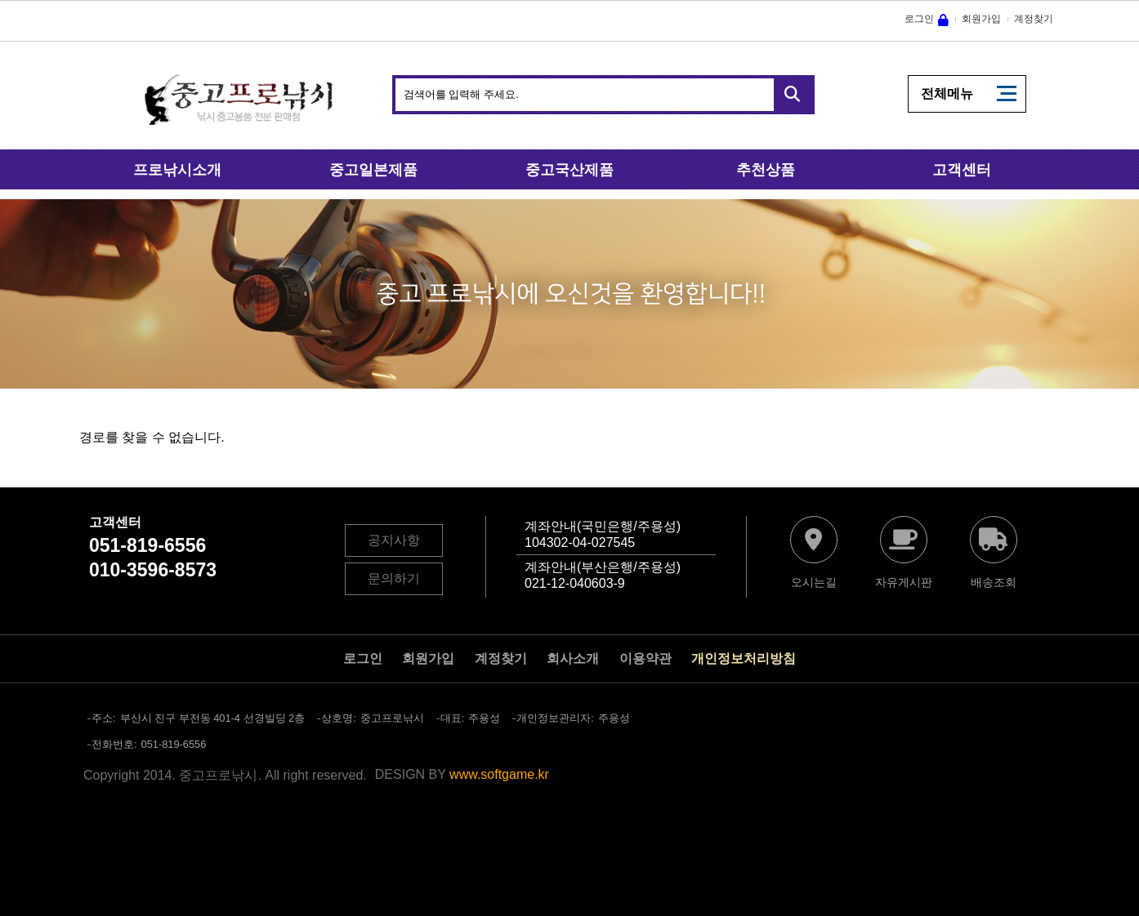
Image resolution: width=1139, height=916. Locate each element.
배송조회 (993, 582)
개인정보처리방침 (743, 658)
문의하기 (394, 578)
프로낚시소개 (177, 170)
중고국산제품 (569, 170)
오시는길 (814, 582)
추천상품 (765, 170)
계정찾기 (1033, 18)
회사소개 (573, 658)
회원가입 (981, 18)
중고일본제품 (373, 170)
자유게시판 (903, 582)
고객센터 (961, 170)
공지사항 (394, 540)
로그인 (919, 18)
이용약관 (645, 658)
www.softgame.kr (499, 774)
